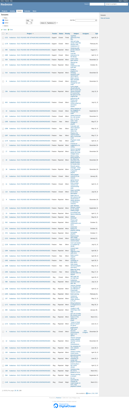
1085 (6, 55)
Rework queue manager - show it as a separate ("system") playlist (75, 169)
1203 (6, 294)
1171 (6, 304)
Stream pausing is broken (75, 375)
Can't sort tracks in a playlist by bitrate (75, 244)
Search (86, 4)
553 (6, 217)
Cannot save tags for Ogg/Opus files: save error (75, 250)
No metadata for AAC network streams (75, 347)
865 (6, 310)
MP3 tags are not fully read (75, 277)
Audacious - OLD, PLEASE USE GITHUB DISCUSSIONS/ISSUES (29, 37)
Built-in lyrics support (74, 256)
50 (17, 390)
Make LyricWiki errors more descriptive (75, 191)
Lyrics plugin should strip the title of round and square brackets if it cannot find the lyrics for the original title (76, 91)
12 (6, 341)
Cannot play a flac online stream (75, 365)
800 (6, 348)
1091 (6, 256)
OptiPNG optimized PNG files (75, 37)
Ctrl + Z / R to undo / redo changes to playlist (75, 121)
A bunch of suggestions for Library (75, 145)
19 (6, 176)
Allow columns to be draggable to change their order (76, 111)
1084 (6, 250)
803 (6, 102)
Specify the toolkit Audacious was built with (75, 65)
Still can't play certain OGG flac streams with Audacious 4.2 (76, 43)
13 (6, 213)
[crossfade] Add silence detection (76, 213)
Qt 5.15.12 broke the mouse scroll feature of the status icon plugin (76, 317)
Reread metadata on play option (74, 260)
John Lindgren (85, 331)
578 (6, 233)
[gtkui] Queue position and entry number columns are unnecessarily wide (75, 184)
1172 (6, 324)
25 (15, 390)
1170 (6, 141)
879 (6, 65)
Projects (7, 1)
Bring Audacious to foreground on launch (76, 304)
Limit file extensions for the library (75, 55)
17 (6, 151)
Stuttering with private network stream (75, 49)
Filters (5, 18)
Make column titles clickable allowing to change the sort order (75, 81)
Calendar (27, 11)
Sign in (121, 1)
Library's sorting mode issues (75, 352)
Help (11, 1)
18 (6, 169)
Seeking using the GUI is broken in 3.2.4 (75, 370)
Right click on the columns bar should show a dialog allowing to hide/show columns (75, 199)
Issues (19, 11)
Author (6, 22)
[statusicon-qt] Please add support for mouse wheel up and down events (76, 102)
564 (6, 375)
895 (6, 50)
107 (6, 298)
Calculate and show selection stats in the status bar (75, 128)
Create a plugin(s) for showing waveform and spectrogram (75, 73)
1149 (6, 382)
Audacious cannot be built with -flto (75, 281)
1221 (6, 317)
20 (6, 160)
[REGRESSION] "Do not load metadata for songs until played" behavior (76, 359)
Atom (89, 393)
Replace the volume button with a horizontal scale (76, 135)
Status (6, 20)
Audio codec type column (74, 59)
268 (6, 91)
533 (6, 73)
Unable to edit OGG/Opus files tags (75, 310)
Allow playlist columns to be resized (75, 176)
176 (6, 208)
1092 (6, 260)
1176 (6, 44)
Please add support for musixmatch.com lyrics (76, 222)
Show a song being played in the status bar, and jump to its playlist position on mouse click (75, 160)
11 (6, 184)
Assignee (86, 33)
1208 (6, 289)
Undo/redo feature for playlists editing (75, 228)
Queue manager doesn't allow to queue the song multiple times (76, 151)
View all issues (105, 18)
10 (6, 111)
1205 (6, 277)
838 (6, 59)
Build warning (75, 294)
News (34, 11)
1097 (6, 135)
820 (6, 116)
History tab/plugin (74, 217)
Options (6, 25)
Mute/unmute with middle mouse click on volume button (75, 238)
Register (125, 1)
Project (29, 33)
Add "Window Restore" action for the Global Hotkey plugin (75, 208)
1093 (6, 272)
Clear (11, 29)
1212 (6, 37)
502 (6, 222)
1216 (6, 244)
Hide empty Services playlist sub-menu (75, 265)
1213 (6, 238)
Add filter (72, 20)
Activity (12, 11)
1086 (6, 365)
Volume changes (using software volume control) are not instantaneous (76, 341)
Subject (76, 33)
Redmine (58, 397)
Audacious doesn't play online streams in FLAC (75, 298)
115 (6, 192)
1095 (6, 121)
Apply (5, 29)
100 (6, 352)
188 (6, 371)
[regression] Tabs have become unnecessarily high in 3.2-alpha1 (75, 331)
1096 (6, 128)
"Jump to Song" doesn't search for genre (75, 323)
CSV (93, 393)
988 (6, 282)
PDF (96, 393)
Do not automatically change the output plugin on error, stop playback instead (76, 382)
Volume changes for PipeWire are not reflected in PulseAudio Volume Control (76, 289)
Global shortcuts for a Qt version (76, 116)
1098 (6, 266)
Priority (67, 33)
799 (6, 358)
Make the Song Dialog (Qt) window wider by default (76, 272)
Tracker (54, 33)
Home (2, 1)
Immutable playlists (74, 233)
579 (6, 228)
